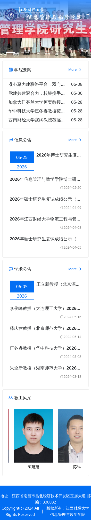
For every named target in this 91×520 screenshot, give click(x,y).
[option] (45, 29)
